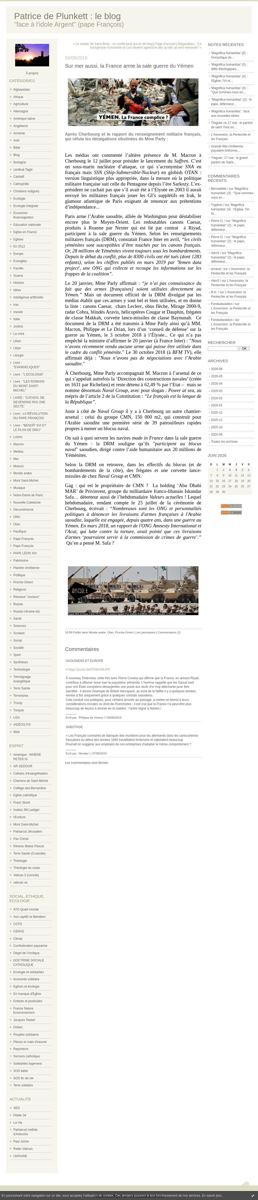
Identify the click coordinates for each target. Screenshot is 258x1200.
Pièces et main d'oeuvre (30, 1042)
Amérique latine (24, 118)
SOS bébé (20, 1071)
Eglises (18, 239)
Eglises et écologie (26, 986)
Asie (16, 140)
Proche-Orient (23, 582)
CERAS (18, 931)
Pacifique (19, 531)
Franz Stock (21, 802)
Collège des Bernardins (29, 788)
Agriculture (20, 104)
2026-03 (216, 391)
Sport (17, 655)
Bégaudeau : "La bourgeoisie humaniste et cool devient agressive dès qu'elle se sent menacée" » (145, 45)
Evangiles (20, 261)
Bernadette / (219, 189)
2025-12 (216, 412)
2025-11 (216, 420)
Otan (16, 524)
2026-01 (216, 405)
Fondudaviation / (222, 304)
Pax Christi (20, 839)
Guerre (18, 276)
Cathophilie (21, 184)
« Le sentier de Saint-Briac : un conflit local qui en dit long (113, 44)
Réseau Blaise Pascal (28, 846)
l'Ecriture (19, 817)
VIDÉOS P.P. (22, 724)
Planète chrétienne (26, 568)
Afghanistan (21, 89)
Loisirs (17, 437)
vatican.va (20, 882)
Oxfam (17, 1027)
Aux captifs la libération (29, 917)
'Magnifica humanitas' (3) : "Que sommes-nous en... (232, 193)
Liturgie (18, 355)
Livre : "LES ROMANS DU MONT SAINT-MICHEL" (28, 386)
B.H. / (215, 292)
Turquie (18, 710)
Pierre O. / (218, 221)
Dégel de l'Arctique (26, 953)
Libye (17, 348)
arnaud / (216, 269)
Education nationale (27, 225)
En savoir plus (211, 1195)
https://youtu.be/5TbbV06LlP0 (89, 669)
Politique (19, 575)
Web (16, 732)
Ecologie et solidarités (28, 972)
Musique (19, 488)
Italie (16, 319)
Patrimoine (20, 560)
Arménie (19, 133)
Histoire (18, 283)
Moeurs (18, 466)
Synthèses (20, 662)
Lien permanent (145, 632)
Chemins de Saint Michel (30, 781)
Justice (18, 326)
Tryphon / (217, 205)
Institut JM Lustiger (26, 810)
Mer (16, 459)
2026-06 (216, 369)
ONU (16, 517)
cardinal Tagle (23, 169)
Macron (18, 444)
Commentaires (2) (169, 632)
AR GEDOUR (22, 766)
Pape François (23, 539)
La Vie (17, 1122)
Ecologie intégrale (25, 206)
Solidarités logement (27, 1063)
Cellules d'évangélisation (30, 773)
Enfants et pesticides (27, 1001)
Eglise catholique (25, 795)
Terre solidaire (23, 1085)
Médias (18, 451)
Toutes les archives (224, 441)
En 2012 (19, 246)
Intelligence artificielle (28, 297)
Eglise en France (25, 232)
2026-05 (216, 376)
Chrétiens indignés (26, 191)
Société (18, 648)
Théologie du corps (26, 868)
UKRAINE (20, 1156)
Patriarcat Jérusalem (27, 831)
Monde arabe (22, 473)
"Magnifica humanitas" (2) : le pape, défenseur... (228, 225)
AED (16, 1108)
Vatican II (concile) (26, 875)
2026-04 (216, 383)
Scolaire (19, 633)
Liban (17, 341)
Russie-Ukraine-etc (26, 611)
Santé (17, 618)
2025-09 (216, 434)
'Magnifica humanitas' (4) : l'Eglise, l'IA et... (230, 209)
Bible (16, 147)
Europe (18, 254)
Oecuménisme (23, 509)
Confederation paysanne (30, 946)
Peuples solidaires (26, 1034)
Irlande (18, 312)
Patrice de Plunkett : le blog (67, 16)
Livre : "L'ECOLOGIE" (28, 374)
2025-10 (216, 427)
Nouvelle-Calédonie (27, 502)
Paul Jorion (21, 1141)
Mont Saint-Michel (25, 480)
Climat (17, 939)
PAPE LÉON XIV (25, 553)
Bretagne (19, 162)
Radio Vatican (23, 1149)
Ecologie (19, 198)
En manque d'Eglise (27, 994)
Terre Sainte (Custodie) (29, 853)
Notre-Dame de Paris (28, 495)
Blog (16, 155)
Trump (17, 703)
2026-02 (216, 398)
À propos (32, 73)
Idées (17, 290)
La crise (18, 334)
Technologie (21, 669)
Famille (18, 268)
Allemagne (20, 111)
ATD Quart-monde (26, 909)
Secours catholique (26, 1056)
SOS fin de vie (23, 1078)
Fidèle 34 (19, 1115)
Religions (19, 589)
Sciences (19, 626)
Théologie (20, 861)
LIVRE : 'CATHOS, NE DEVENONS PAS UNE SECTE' (29, 402)
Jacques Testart (24, 1020)
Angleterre (20, 126)
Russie (18, 604)
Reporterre (20, 1049)
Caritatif (18, 176)
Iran (16, 305)
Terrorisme (20, 695)
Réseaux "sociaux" (26, 597)
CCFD (17, 924)
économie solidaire (26, 979)
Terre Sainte (21, 688)
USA (16, 717)
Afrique (18, 97)
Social (17, 640)
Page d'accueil (165, 44)
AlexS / (216, 253)
